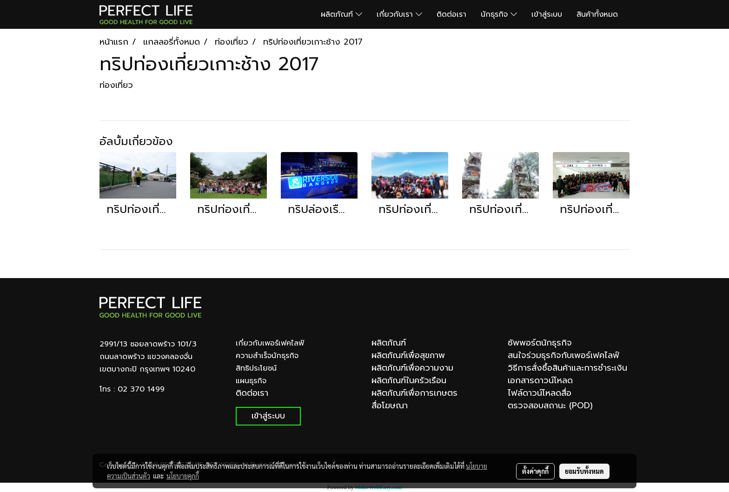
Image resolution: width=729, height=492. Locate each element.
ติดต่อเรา (451, 14)
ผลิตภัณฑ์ (341, 14)
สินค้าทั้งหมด (597, 14)
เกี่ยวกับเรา (399, 14)
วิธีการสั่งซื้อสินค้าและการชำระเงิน (567, 367)
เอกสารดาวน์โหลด (540, 380)
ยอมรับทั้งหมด (584, 471)
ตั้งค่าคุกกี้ (535, 471)
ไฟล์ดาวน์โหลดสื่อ (539, 392)
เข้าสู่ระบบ (546, 14)
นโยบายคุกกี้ (182, 476)
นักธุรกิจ (499, 14)
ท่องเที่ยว (116, 85)
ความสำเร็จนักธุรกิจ (267, 355)
